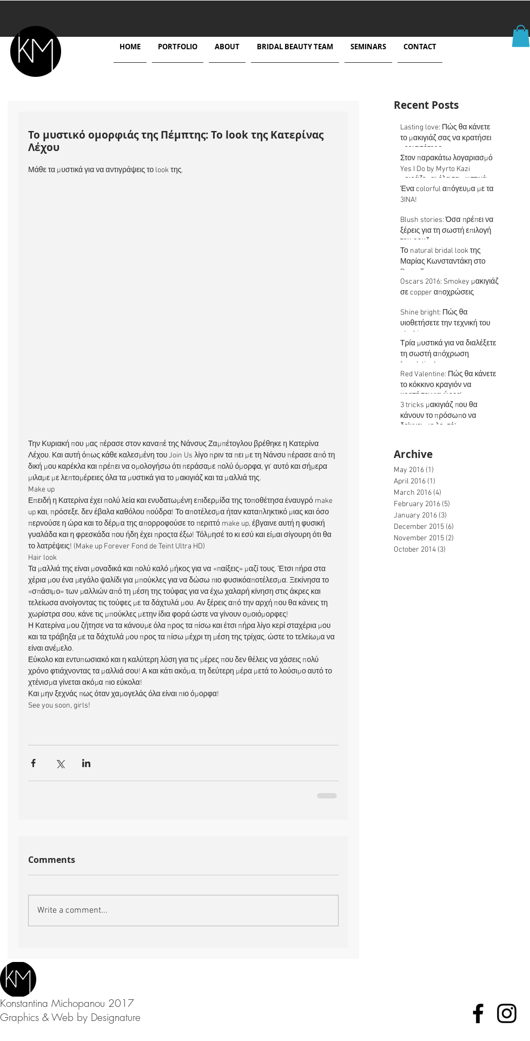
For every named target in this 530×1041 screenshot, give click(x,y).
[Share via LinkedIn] (86, 763)
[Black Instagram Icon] (507, 1013)
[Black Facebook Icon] (478, 1013)
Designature (116, 1017)
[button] (521, 36)
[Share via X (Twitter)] (60, 763)
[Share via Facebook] (33, 763)
